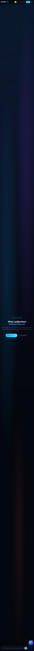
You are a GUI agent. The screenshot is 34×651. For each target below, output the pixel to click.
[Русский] (15, 2)
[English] (17, 2)
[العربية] (24, 2)
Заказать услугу (11, 335)
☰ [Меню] (31, 2)
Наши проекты (23, 335)
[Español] (20, 2)
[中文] (22, 2)
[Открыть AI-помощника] (31, 642)
